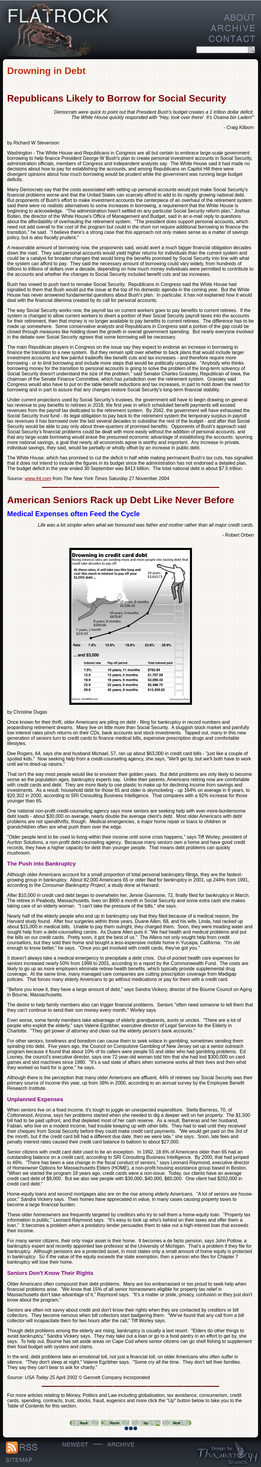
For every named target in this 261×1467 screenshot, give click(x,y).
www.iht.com (38, 478)
